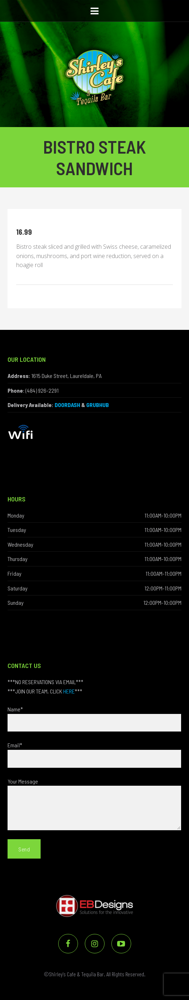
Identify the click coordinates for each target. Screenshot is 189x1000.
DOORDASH (67, 404)
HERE (69, 691)
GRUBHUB (97, 404)
